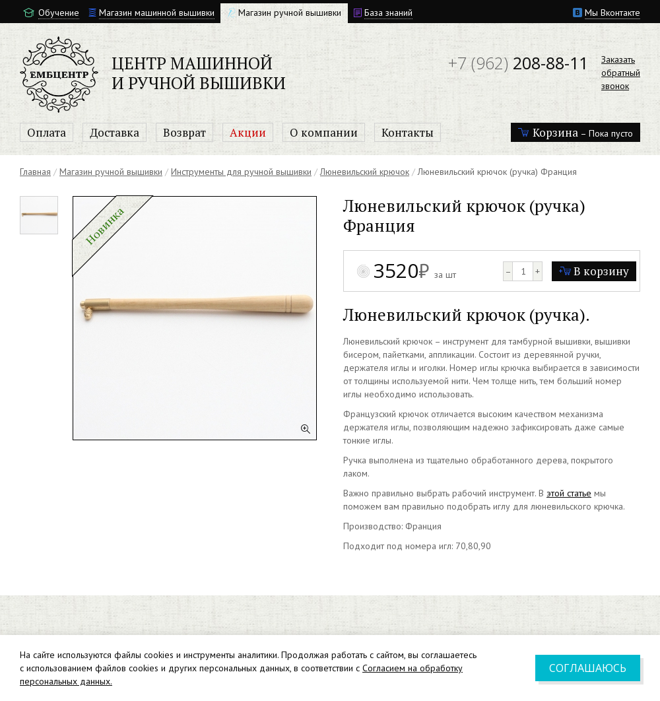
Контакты (407, 132)
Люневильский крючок (364, 172)
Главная (35, 172)
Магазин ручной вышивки (110, 172)
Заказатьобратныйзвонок (620, 72)
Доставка (114, 132)
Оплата (46, 132)
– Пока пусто (575, 132)
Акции (248, 132)
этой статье (568, 493)
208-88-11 (518, 62)
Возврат (184, 132)
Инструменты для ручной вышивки (241, 172)
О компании (324, 132)
